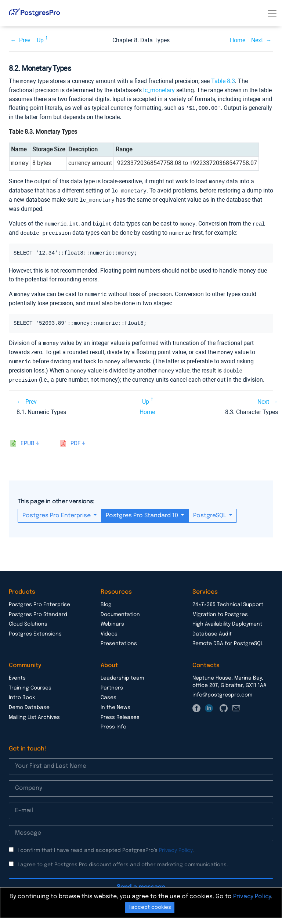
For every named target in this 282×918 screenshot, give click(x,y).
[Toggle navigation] (272, 13)
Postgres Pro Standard (38, 609)
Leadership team (122, 673)
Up (40, 40)
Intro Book (22, 692)
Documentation (120, 609)
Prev (24, 40)
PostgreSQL (210, 511)
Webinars (112, 619)
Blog (106, 599)
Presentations (119, 638)
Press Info (113, 722)
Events (17, 673)
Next (257, 40)
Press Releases (120, 712)
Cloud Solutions (28, 619)
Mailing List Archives (34, 712)
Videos (109, 629)
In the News (115, 702)
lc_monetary (159, 89)
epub (28, 439)
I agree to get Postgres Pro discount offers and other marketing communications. (123, 860)
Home (237, 40)
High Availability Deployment (227, 619)
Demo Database (29, 702)
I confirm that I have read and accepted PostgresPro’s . (106, 845)
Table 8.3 (223, 81)
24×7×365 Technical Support (227, 599)
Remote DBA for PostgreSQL (227, 638)
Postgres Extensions (35, 629)
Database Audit (212, 629)
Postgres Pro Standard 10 (143, 511)
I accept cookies (150, 907)
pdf (75, 439)
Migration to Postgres (220, 609)
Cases (108, 692)
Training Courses (30, 683)
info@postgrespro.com (222, 690)
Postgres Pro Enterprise (57, 511)
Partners (112, 683)
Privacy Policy (175, 845)
